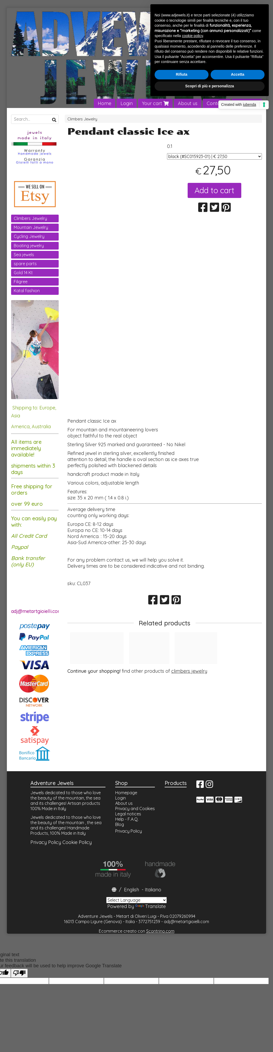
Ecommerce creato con (136, 931)
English (131, 890)
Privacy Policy (45, 842)
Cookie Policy (77, 842)
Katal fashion (27, 290)
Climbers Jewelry (82, 119)
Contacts (216, 103)
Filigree (20, 281)
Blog (119, 824)
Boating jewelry (29, 245)
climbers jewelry (189, 671)
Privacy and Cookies (135, 808)
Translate (150, 906)
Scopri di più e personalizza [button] (209, 86)
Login (127, 103)
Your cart (155, 103)
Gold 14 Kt (23, 272)
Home (104, 103)
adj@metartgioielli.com (186, 921)
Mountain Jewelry (31, 227)
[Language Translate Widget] (136, 900)
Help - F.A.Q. (126, 819)
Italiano (153, 890)
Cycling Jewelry (29, 236)
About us (187, 103)
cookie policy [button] (192, 36)
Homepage (126, 792)
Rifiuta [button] (181, 74)
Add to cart (214, 190)
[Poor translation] (19, 973)
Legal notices (128, 813)
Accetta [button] (237, 74)
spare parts (25, 263)
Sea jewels (24, 254)
